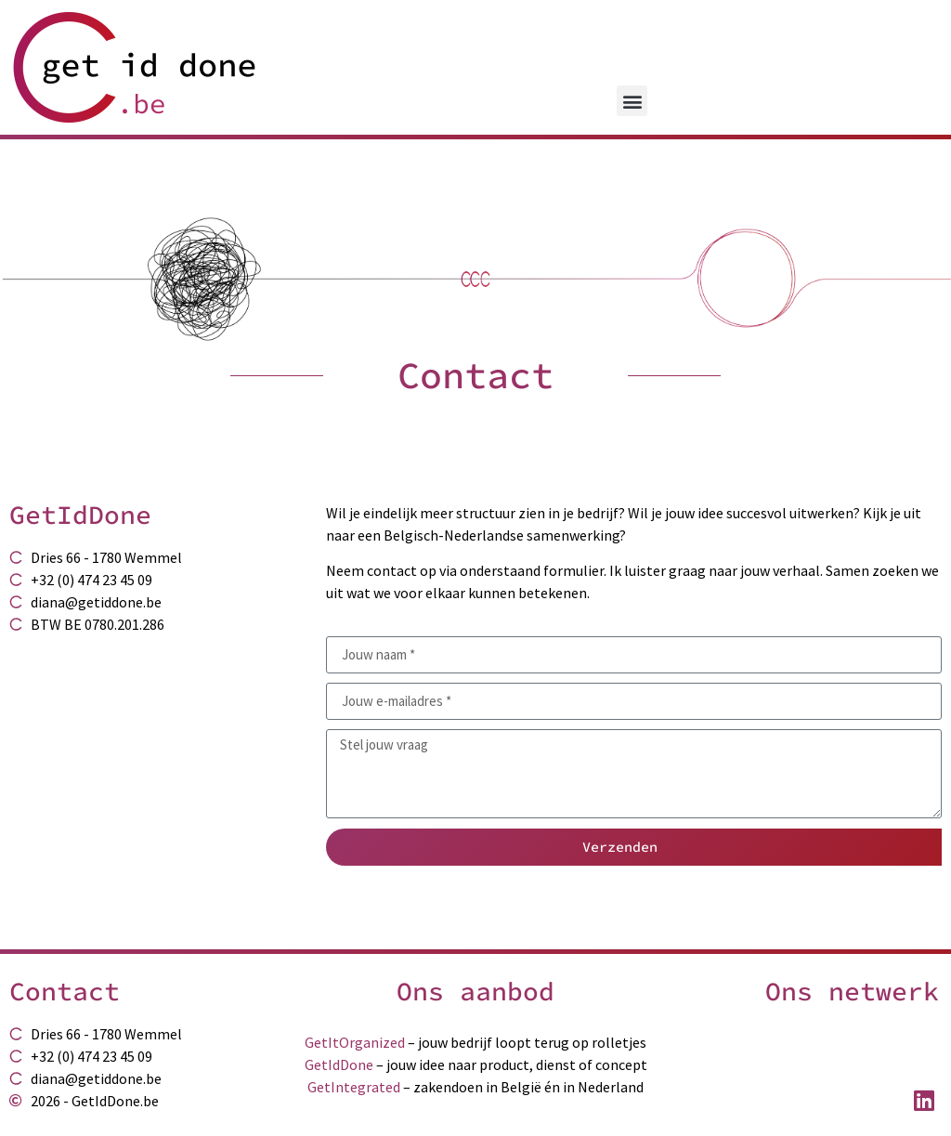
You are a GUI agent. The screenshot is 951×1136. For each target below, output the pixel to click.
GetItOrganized (355, 1042)
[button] (632, 100)
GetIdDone (339, 1064)
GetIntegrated (353, 1086)
